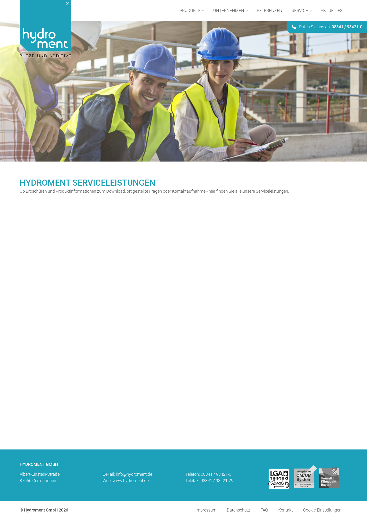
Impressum (206, 510)
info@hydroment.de (134, 474)
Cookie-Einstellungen (322, 510)
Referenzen (269, 10)
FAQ (264, 510)
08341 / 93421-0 (216, 474)
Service (301, 10)
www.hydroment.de (131, 480)
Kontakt (285, 510)
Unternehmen (230, 10)
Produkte (192, 10)
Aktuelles (332, 10)
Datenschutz (238, 510)
